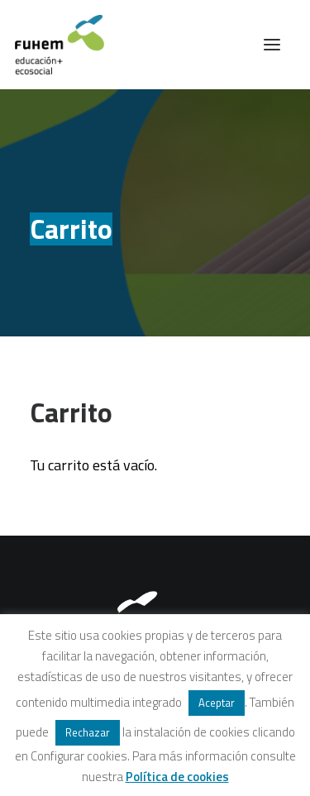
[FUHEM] (52, 44)
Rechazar (87, 732)
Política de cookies (177, 776)
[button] (272, 44)
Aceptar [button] (216, 702)
